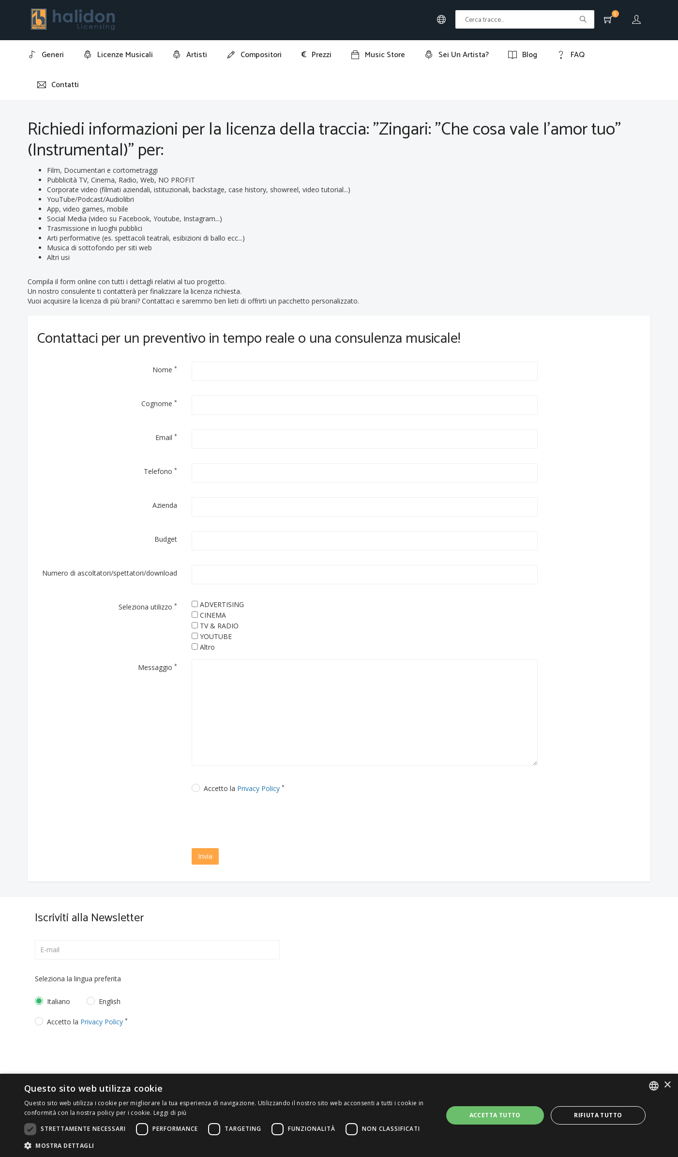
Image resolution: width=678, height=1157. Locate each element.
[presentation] (274, 822)
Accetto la (244, 788)
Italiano (58, 1001)
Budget (165, 539)
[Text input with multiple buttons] (524, 19)
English (110, 1001)
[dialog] (339, 1115)
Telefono (160, 471)
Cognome (159, 403)
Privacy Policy (258, 788)
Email (166, 437)
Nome (164, 369)
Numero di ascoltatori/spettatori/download (109, 573)
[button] (227, 1145)
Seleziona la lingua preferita (78, 978)
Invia (205, 856)
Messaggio (157, 667)
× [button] (667, 1085)
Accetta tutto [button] (495, 1115)
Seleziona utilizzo (148, 606)
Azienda (164, 505)
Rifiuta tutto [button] (598, 1115)
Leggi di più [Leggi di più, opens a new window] (170, 1113)
